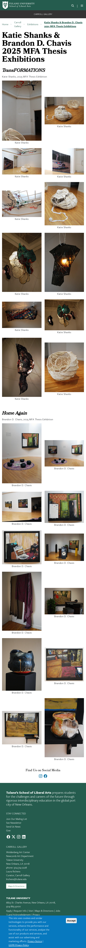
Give (8, 830)
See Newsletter (13, 822)
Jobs (57, 910)
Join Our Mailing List (16, 819)
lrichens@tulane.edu (16, 879)
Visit (31, 910)
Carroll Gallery (43, 14)
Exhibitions (32, 24)
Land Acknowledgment (19, 914)
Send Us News (13, 826)
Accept (71, 920)
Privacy (36, 914)
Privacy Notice (35, 941)
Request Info (20, 910)
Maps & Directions (16, 886)
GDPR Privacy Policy (19, 945)
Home (5, 24)
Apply (9, 910)
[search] (72, 6)
